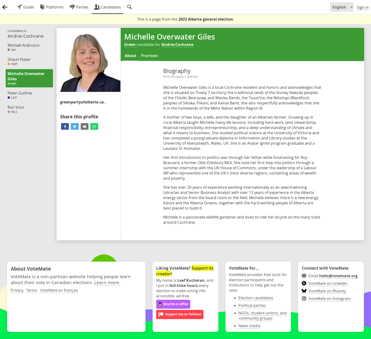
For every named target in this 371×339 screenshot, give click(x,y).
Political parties (252, 305)
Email (329, 275)
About (130, 55)
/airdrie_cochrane (83, 102)
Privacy (17, 290)
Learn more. (107, 282)
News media (249, 325)
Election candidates (255, 297)
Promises (149, 55)
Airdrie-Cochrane (177, 44)
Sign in (363, 7)
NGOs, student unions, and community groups (262, 315)
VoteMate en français (59, 290)
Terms (31, 290)
